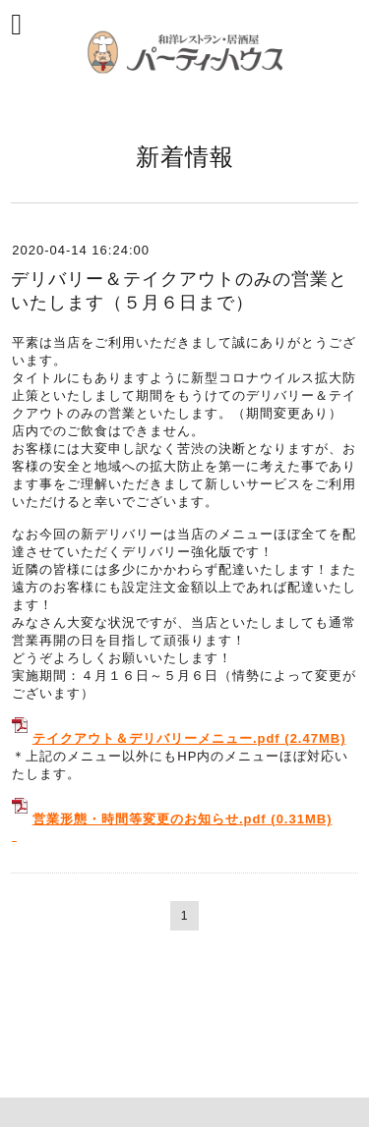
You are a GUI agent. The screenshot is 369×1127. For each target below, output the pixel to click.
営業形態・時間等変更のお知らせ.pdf (149, 819)
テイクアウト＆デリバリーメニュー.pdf (156, 738)
